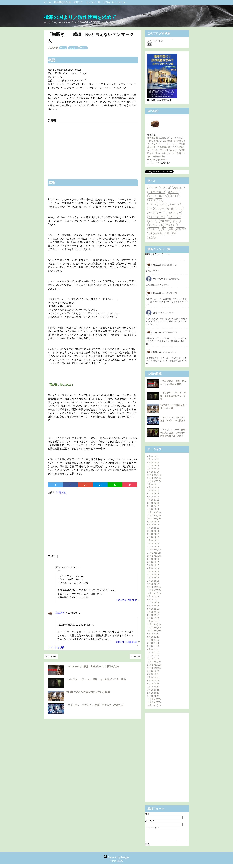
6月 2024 (153, 531)
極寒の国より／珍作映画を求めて (80, 17)
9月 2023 (153, 559)
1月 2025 (153, 509)
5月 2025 (153, 497)
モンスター (171, 225)
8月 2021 (153, 637)
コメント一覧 (93, 2)
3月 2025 (153, 503)
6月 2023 (153, 568)
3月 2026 (153, 465)
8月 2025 (153, 487)
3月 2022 (153, 615)
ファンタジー (174, 217)
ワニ (164, 229)
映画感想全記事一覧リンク (69, 2)
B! (100, 485)
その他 (170, 208)
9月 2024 (153, 521)
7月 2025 (153, 490)
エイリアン (173, 192)
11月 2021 (154, 627)
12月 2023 (154, 549)
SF (161, 188)
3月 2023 (153, 577)
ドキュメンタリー (172, 212)
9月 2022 (153, 596)
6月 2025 (153, 493)
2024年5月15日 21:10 (127, 600)
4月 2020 (153, 686)
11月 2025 (154, 478)
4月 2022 (153, 612)
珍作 (174, 233)
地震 (167, 233)
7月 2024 (153, 528)
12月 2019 (154, 699)
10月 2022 (154, 593)
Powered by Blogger (116, 857)
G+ (85, 485)
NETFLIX (152, 188)
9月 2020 (153, 671)
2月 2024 (153, 543)
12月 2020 (154, 662)
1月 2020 (153, 696)
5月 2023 (153, 571)
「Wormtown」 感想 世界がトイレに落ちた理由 (92, 666)
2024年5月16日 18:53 (127, 642)
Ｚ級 (168, 188)
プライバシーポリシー (115, 2)
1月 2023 (153, 584)
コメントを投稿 (56, 647)
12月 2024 (154, 512)
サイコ (63, 48)
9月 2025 (153, 484)
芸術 (150, 233)
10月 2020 (154, 668)
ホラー (83, 48)
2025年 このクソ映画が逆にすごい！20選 (87, 692)
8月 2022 (153, 599)
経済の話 (180, 229)
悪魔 (171, 229)
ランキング (153, 229)
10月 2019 (154, 705)
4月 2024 (153, 537)
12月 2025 (154, 475)
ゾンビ (179, 208)
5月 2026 (153, 459)
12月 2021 (154, 624)
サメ (150, 208)
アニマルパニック (156, 192)
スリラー (73, 48)
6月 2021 (153, 643)
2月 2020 (153, 693)
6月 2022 (153, 606)
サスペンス (174, 204)
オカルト (174, 196)
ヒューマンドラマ (156, 217)
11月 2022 (154, 590)
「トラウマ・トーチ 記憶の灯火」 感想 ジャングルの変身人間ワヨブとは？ (173, 432)
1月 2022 (153, 621)
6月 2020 (153, 680)
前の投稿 (135, 656)
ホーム (48, 2)
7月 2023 (153, 565)
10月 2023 (154, 556)
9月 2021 (153, 634)
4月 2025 (153, 500)
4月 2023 (153, 574)
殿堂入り (152, 237)
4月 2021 (153, 649)
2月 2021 (153, 655)
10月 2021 (154, 630)
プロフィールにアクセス (158, 162)
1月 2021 (153, 658)
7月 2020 (153, 677)
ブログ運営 (165, 221)
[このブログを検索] (160, 40)
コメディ (152, 204)
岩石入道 (60, 612)
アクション (178, 188)
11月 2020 (154, 665)
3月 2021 (153, 652)
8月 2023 (153, 562)
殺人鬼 (159, 233)
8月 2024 (153, 525)
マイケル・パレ (155, 225)
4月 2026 (153, 462)
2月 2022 (153, 618)
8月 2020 (153, 674)
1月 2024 (153, 546)
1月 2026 (153, 472)
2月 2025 (153, 506)
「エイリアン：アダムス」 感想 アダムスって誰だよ (94, 705)
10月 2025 (154, 481)
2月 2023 (153, 581)
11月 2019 (154, 702)
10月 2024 (154, 518)
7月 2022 (153, 602)
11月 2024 (154, 515)
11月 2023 (154, 553)
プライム (152, 221)
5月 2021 (153, 646)
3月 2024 (153, 540)
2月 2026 (153, 469)
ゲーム (159, 200)
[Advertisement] (93, 524)
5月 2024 (153, 534)
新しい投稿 (51, 656)
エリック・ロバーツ (157, 196)
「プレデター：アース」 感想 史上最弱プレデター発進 (95, 679)
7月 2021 (153, 640)
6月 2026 (152, 456)
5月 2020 (153, 683)
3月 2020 (153, 690)
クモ (150, 200)
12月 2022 (154, 587)
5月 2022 (153, 609)
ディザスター (154, 212)
